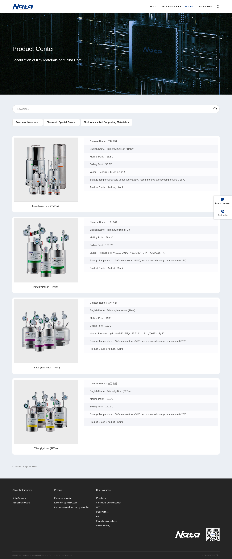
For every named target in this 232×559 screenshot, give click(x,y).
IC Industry (101, 498)
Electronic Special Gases (61, 129)
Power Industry (103, 525)
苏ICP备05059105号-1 (210, 555)
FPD (98, 516)
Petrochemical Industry (106, 521)
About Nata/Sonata (171, 6)
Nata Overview (19, 498)
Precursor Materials (28, 129)
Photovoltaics (102, 512)
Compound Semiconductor (108, 503)
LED (98, 507)
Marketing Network (21, 503)
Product (189, 6)
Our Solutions (205, 6)
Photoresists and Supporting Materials (106, 129)
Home (153, 6)
